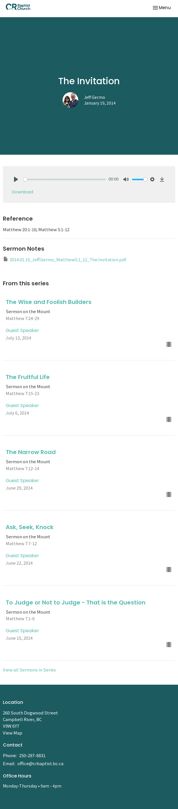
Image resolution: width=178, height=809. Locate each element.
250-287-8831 (32, 755)
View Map (12, 733)
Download (22, 192)
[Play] (16, 179)
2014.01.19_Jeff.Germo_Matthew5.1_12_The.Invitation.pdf (64, 259)
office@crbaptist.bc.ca (40, 763)
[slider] (64, 179)
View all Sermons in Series (29, 670)
